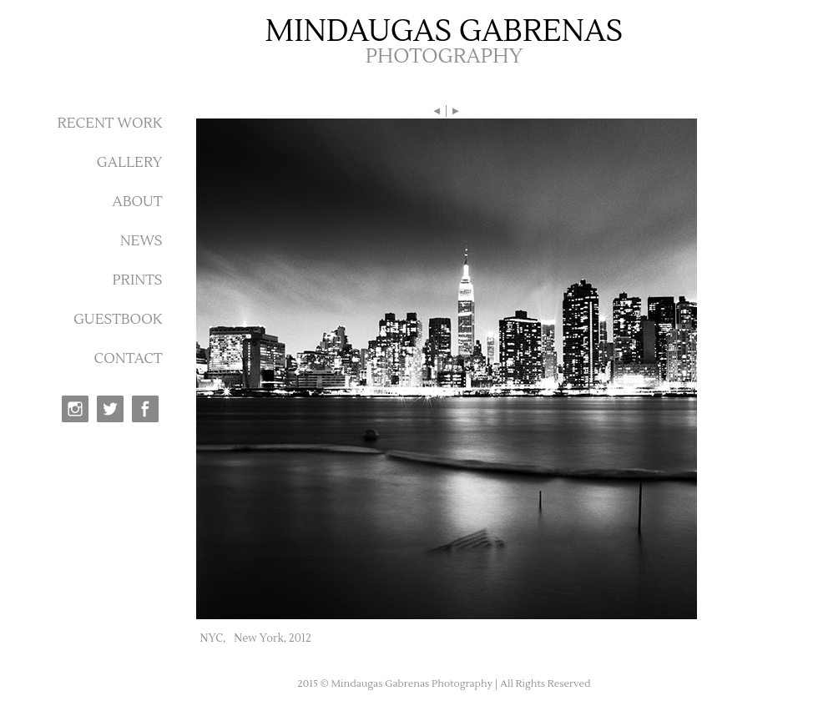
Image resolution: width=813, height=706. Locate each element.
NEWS (141, 241)
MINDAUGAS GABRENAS (444, 32)
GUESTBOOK (118, 319)
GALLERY (130, 163)
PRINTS (137, 280)
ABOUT (137, 202)
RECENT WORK (109, 123)
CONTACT (128, 359)
